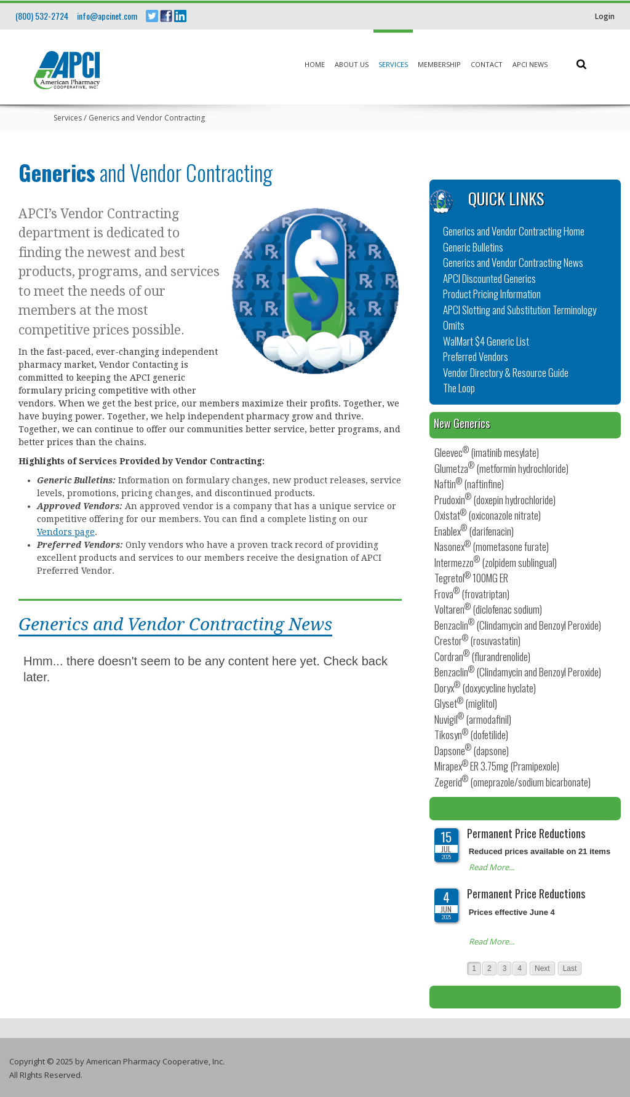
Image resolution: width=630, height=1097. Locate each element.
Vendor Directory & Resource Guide (505, 372)
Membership (439, 64)
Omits (454, 325)
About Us (352, 64)
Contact (487, 64)
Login (605, 16)
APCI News (530, 64)
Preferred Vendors (475, 356)
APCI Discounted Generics (489, 278)
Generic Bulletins (473, 247)
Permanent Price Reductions (526, 833)
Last (570, 968)
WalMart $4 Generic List (486, 341)
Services (393, 64)
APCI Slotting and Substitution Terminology (519, 309)
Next (542, 968)
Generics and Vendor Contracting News (513, 262)
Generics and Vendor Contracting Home (513, 231)
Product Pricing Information (492, 293)
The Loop (459, 387)
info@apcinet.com (107, 15)
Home (315, 64)
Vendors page (66, 532)
